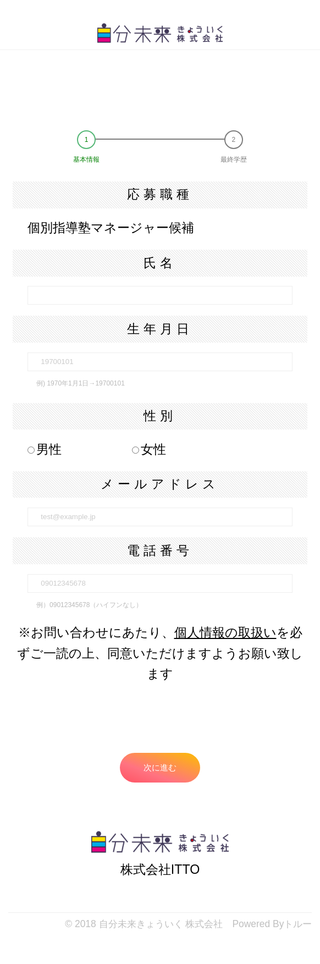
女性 (149, 449)
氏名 (160, 263)
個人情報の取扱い (225, 632)
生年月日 (160, 329)
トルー (298, 923)
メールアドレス (160, 484)
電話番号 (160, 550)
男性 (44, 449)
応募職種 (160, 194)
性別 (160, 416)
